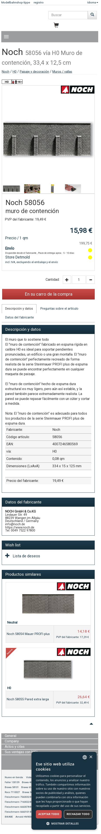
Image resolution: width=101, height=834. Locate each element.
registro (39, 2)
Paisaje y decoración (34, 72)
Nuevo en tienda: (14, 777)
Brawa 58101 (12, 787)
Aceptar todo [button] (48, 814)
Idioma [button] (92, 2)
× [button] (90, 757)
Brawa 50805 (29, 792)
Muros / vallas (62, 72)
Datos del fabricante (19, 317)
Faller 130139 (12, 782)
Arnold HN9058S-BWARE (28, 816)
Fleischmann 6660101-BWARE (21, 811)
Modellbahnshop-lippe (15, 2)
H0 (15, 72)
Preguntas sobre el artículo (59, 308)
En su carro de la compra (48, 294)
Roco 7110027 (12, 792)
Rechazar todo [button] (77, 814)
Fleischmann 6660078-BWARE (21, 807)
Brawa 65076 (28, 787)
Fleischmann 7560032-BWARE (21, 797)
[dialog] (64, 791)
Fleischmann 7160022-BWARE (21, 802)
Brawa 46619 (29, 782)
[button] (64, 823)
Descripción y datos (19, 308)
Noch (5, 72)
